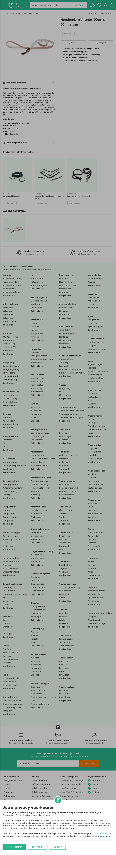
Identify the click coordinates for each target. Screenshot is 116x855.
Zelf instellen (37, 847)
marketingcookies (100, 833)
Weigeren (57, 847)
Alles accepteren (14, 847)
